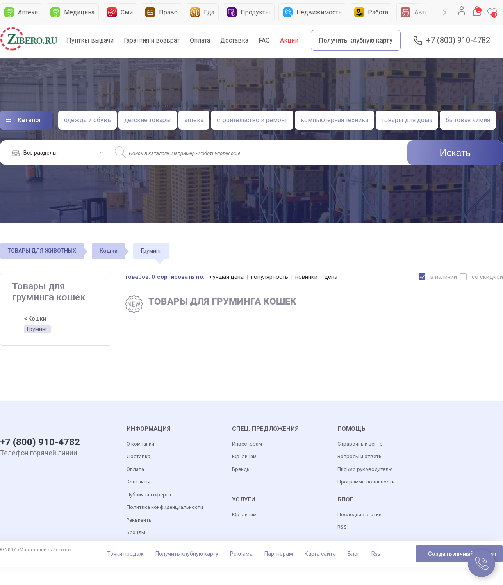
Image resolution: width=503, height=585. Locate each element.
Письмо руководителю (365, 469)
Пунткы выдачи (90, 40)
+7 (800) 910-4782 (458, 40)
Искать (455, 152)
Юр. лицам (244, 456)
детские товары (147, 120)
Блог (354, 554)
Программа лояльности (366, 482)
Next (444, 12)
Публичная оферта (149, 495)
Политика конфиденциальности (165, 507)
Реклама (241, 554)
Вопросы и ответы (360, 456)
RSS (342, 527)
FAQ (264, 40)
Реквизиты (140, 520)
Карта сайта (320, 554)
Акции (289, 40)
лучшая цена (227, 276)
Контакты (138, 482)
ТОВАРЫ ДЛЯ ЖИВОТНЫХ (42, 251)
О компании (140, 444)
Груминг (37, 329)
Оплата (200, 40)
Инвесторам (247, 444)
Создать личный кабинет (462, 554)
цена (331, 276)
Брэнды (136, 532)
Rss (375, 554)
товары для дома (407, 120)
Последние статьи (359, 514)
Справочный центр (360, 444)
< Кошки (35, 319)
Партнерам (278, 554)
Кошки (109, 251)
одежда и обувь (87, 120)
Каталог (30, 120)
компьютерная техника (334, 120)
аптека (193, 120)
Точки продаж (125, 554)
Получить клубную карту (355, 40)
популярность (269, 276)
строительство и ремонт (252, 120)
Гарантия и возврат (152, 40)
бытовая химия (468, 120)
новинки (306, 276)
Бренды (241, 469)
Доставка (234, 40)
